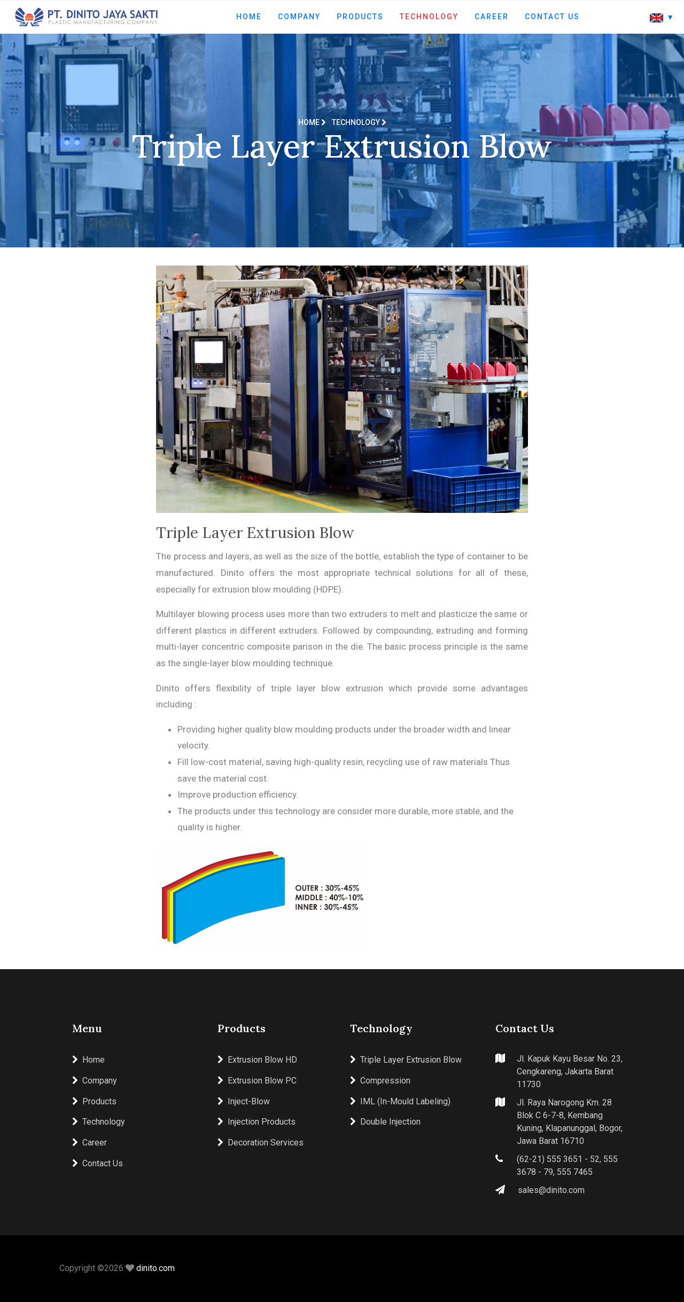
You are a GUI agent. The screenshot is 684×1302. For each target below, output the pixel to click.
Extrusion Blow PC (257, 1080)
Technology (429, 16)
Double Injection (385, 1122)
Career (492, 16)
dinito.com (155, 1268)
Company (299, 16)
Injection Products (256, 1122)
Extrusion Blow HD (257, 1060)
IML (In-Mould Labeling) (400, 1101)
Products (360, 16)
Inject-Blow (243, 1101)
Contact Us (552, 16)
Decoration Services (260, 1142)
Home (249, 16)
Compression (380, 1080)
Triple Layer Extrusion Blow (406, 1060)
